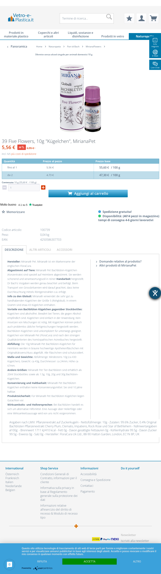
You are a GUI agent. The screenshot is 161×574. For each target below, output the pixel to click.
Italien (9, 482)
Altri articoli (40, 250)
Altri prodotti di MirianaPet (116, 265)
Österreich (12, 474)
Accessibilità (88, 474)
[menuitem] (7, 3)
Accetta (89, 561)
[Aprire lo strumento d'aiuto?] (155, 293)
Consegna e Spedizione (95, 480)
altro (137, 561)
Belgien (10, 490)
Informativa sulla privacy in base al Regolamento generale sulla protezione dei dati (59, 494)
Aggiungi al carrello (88, 193)
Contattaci (86, 486)
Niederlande (13, 486)
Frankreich (12, 478)
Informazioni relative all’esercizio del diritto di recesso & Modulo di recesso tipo (59, 511)
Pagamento (87, 491)
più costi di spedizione (23, 154)
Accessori (64, 250)
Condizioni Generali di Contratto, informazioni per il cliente (58, 478)
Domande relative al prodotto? (118, 261)
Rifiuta (42, 561)
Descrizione (14, 250)
